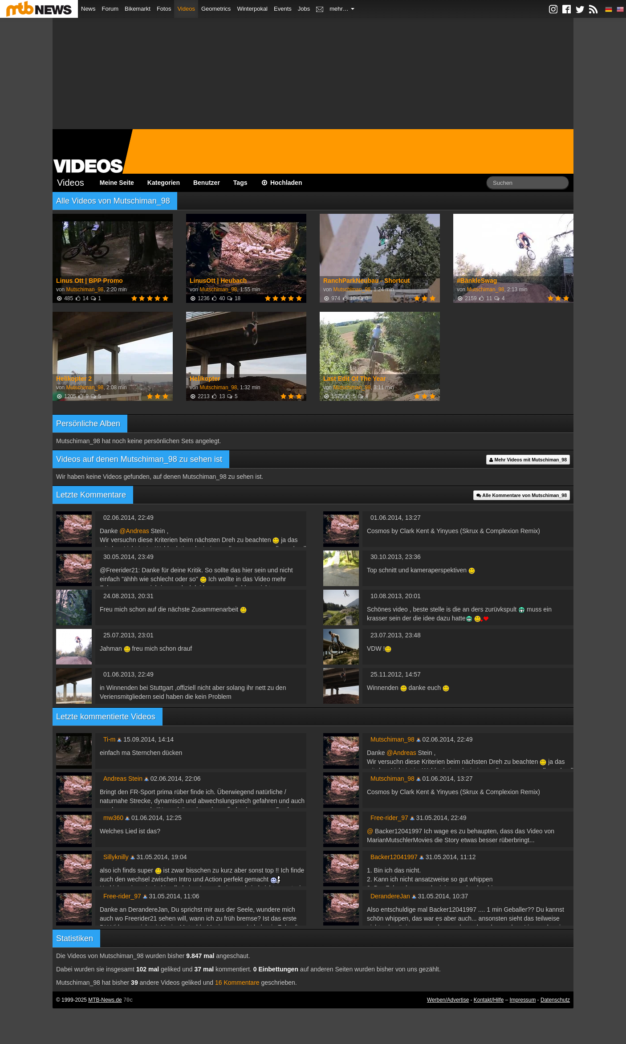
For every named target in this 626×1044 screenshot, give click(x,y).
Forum (110, 8)
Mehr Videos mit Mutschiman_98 (528, 459)
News (88, 8)
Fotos (164, 8)
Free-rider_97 (389, 817)
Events (283, 8)
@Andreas (134, 530)
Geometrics (216, 8)
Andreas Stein (122, 778)
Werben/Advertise (448, 1000)
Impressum (523, 1000)
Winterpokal (252, 8)
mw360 (113, 817)
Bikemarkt (137, 8)
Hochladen (281, 182)
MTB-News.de (105, 1000)
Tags (240, 182)
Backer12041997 (394, 856)
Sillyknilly (116, 856)
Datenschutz (555, 1000)
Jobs (304, 8)
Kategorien (163, 182)
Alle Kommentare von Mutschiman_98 (521, 495)
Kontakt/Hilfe (489, 1000)
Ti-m (109, 739)
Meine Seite (117, 182)
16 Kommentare (237, 982)
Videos (186, 8)
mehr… (341, 8)
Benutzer (206, 182)
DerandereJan (390, 896)
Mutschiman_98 (84, 289)
